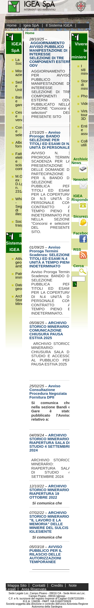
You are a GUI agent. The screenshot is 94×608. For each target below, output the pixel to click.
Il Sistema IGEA (59, 25)
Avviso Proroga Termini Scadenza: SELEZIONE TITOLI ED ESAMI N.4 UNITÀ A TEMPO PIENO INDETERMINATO (50, 256)
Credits (57, 585)
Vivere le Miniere (20, 29)
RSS (77, 249)
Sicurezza (82, 216)
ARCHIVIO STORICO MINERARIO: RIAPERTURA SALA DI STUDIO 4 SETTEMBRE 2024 (50, 442)
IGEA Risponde (79, 198)
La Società (21, 61)
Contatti (38, 585)
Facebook (82, 233)
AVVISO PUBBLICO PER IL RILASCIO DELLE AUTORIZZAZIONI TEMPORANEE (45, 554)
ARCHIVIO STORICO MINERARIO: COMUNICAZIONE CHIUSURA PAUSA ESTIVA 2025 (49, 330)
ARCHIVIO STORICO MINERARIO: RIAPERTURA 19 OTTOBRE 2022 (49, 491)
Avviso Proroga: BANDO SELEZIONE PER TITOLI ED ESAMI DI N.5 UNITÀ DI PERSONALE (50, 139)
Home (12, 25)
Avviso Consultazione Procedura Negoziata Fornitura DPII (48, 391)
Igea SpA (31, 25)
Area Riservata (34, 589)
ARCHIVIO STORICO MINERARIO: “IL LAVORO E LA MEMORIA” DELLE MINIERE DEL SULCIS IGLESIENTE (49, 522)
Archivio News (79, 161)
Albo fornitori (21, 144)
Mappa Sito (17, 585)
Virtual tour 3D (86, 115)
